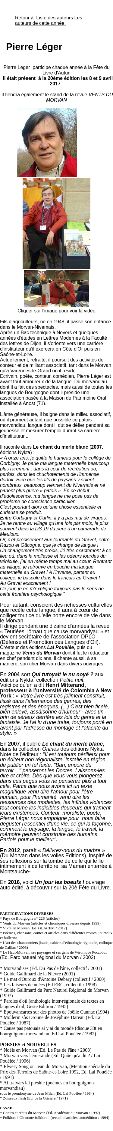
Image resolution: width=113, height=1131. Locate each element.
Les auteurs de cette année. (48, 20)
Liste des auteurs (54, 17)
